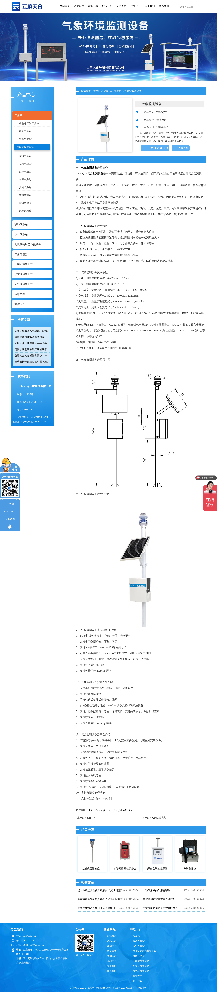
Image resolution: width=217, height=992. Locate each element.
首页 (95, 91)
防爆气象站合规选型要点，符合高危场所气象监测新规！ (32, 355)
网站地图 (142, 988)
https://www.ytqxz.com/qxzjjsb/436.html (111, 810)
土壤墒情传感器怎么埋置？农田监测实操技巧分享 (32, 361)
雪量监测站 (25, 195)
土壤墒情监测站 (141, 961)
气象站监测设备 (25, 147)
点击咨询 (10, 519)
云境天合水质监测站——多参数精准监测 (32, 343)
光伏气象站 (25, 164)
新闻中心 (93, 6)
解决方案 (107, 6)
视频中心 (136, 6)
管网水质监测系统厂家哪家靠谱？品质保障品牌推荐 (32, 349)
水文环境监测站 (141, 966)
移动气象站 (139, 941)
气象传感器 (139, 956)
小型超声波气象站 (29, 123)
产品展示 (79, 6)
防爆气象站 (25, 156)
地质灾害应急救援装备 (144, 951)
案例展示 (121, 6)
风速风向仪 (25, 210)
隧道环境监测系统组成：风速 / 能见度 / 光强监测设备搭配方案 (32, 331)
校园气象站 (25, 139)
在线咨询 (183, 148)
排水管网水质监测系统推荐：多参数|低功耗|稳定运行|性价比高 (32, 337)
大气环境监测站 (141, 971)
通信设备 (137, 981)
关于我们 (150, 6)
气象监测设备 (89, 167)
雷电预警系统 (26, 203)
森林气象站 (25, 171)
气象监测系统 (159, 817)
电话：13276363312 (158, 148)
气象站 (117, 91)
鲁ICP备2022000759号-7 (125, 988)
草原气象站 (25, 179)
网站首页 (65, 6)
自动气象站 (25, 131)
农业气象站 (139, 946)
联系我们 (164, 6)
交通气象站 (25, 187)
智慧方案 (137, 976)
